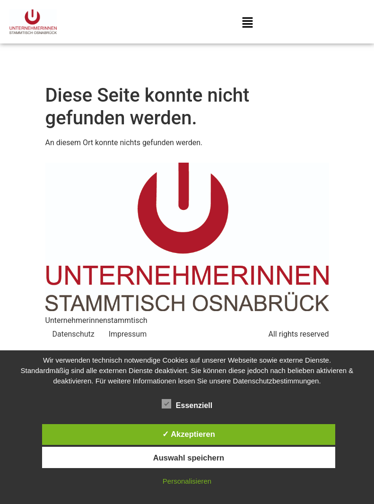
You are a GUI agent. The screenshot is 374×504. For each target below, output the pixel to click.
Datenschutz (73, 334)
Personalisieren (187, 481)
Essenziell (187, 403)
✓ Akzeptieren (188, 434)
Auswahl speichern (188, 457)
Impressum (128, 334)
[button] (247, 23)
